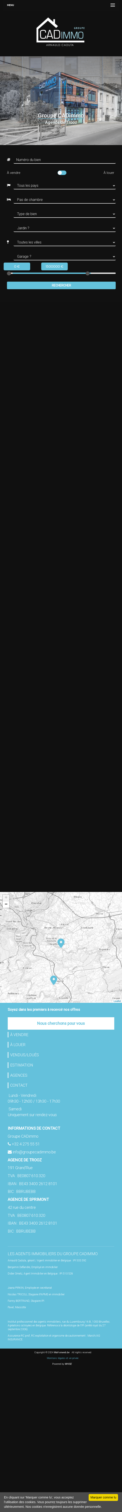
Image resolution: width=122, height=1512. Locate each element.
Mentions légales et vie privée (62, 1358)
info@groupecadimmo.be (34, 1152)
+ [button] (6, 898)
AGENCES (18, 1075)
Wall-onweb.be (62, 1352)
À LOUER (17, 1044)
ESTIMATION (21, 1065)
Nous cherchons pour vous (61, 1023)
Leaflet (117, 1001)
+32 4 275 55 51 (26, 1144)
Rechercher (59, 285)
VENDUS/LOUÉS (24, 1055)
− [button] (6, 904)
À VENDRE (19, 1034)
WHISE (69, 1364)
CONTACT (19, 1085)
